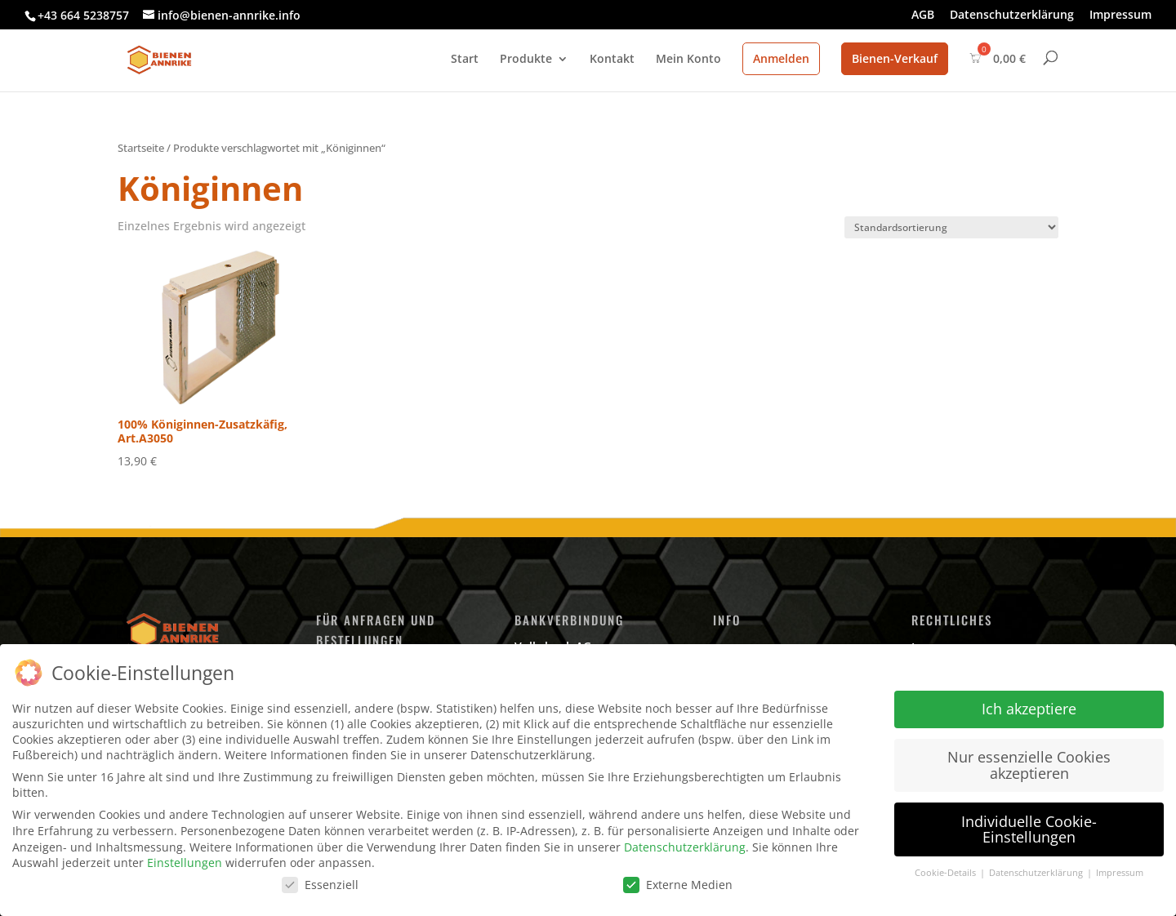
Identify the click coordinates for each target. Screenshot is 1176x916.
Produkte (526, 59)
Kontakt (612, 59)
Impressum (1120, 15)
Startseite (141, 147)
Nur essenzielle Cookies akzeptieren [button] (1029, 765)
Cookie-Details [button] (946, 872)
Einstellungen (184, 862)
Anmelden (781, 58)
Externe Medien (678, 884)
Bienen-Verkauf (895, 58)
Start (465, 59)
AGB (922, 15)
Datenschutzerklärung (1012, 15)
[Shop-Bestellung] (951, 227)
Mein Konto (688, 59)
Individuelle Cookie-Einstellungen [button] (1029, 829)
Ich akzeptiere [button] (1029, 708)
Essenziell (320, 884)
